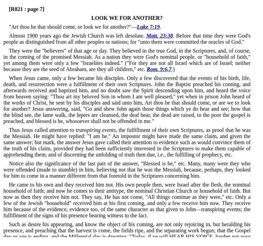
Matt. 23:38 (159, 36)
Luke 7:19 (148, 27)
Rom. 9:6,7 (159, 69)
